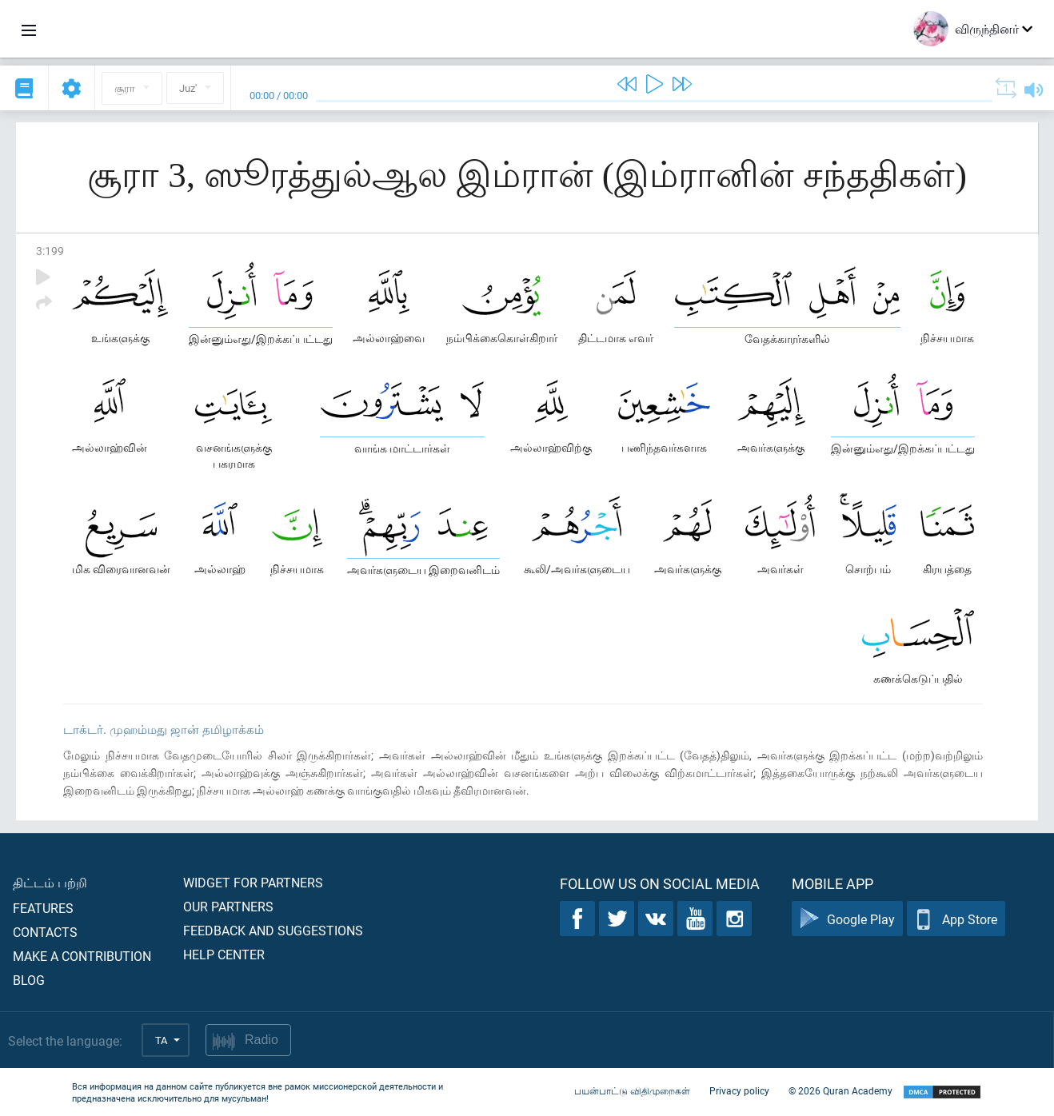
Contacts (45, 931)
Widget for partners (253, 882)
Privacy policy (739, 1090)
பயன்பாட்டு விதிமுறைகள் (632, 1090)
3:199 (50, 250)
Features (43, 907)
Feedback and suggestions (273, 930)
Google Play (847, 919)
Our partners (228, 906)
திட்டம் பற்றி (50, 882)
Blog (29, 979)
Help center (224, 954)
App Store (956, 919)
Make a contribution (82, 955)
